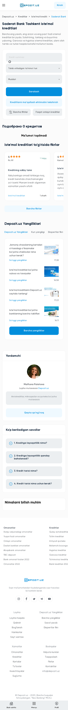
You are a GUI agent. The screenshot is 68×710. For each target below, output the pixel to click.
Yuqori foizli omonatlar (14, 537)
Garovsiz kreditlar (57, 555)
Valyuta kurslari (51, 652)
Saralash (34, 92)
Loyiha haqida (17, 618)
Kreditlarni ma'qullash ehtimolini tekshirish (34, 102)
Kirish (60, 5)
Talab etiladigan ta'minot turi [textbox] (22, 68)
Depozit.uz (8, 17)
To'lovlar (17, 666)
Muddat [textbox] (12, 79)
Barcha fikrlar (34, 209)
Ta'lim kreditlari (56, 537)
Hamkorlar (17, 632)
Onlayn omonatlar (12, 541)
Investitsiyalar (17, 671)
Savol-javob (51, 623)
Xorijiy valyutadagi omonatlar (18, 532)
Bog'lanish (17, 627)
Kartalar (17, 662)
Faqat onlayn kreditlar (48, 112)
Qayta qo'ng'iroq (34, 413)
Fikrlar (51, 662)
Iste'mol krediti (39, 17)
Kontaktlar (51, 666)
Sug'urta (17, 676)
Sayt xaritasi (17, 637)
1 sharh (43, 196)
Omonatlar (17, 652)
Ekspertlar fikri (51, 627)
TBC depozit (10, 555)
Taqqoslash (51, 657)
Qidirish (17, 623)
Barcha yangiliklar (34, 331)
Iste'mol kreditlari (16, 196)
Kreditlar (22, 17)
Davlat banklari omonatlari (17, 546)
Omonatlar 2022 (12, 564)
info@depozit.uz (51, 671)
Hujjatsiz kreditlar (57, 550)
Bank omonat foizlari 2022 (16, 560)
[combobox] (34, 68)
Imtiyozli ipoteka (57, 541)
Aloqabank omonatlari (15, 550)
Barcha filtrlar (18, 112)
